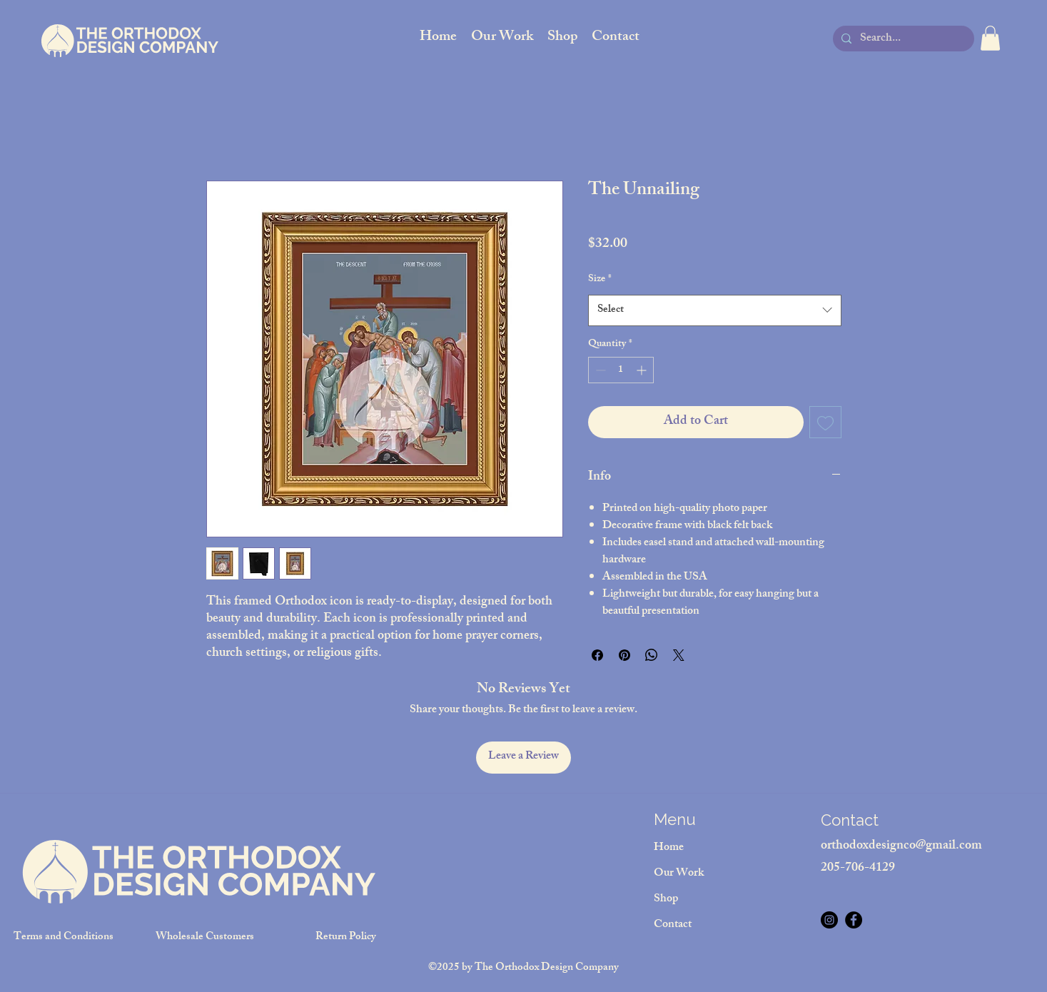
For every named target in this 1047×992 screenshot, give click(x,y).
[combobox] (714, 310)
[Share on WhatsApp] (651, 655)
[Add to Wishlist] (825, 422)
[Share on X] (678, 655)
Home (669, 848)
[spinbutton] (621, 370)
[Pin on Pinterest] (624, 655)
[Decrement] (599, 370)
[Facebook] (853, 919)
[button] (990, 38)
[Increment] (643, 370)
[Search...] (902, 40)
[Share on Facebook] (597, 655)
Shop (666, 899)
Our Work (679, 874)
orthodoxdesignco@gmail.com (901, 846)
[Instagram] (829, 919)
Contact (673, 925)
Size (600, 279)
